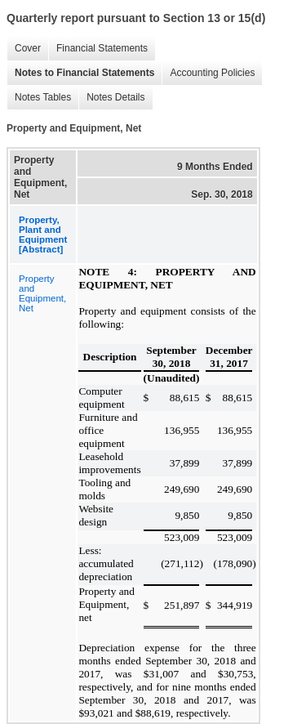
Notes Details (111, 98)
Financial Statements (98, 48)
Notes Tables (39, 98)
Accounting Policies (208, 73)
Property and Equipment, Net (42, 293)
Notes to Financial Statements (80, 73)
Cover (24, 48)
